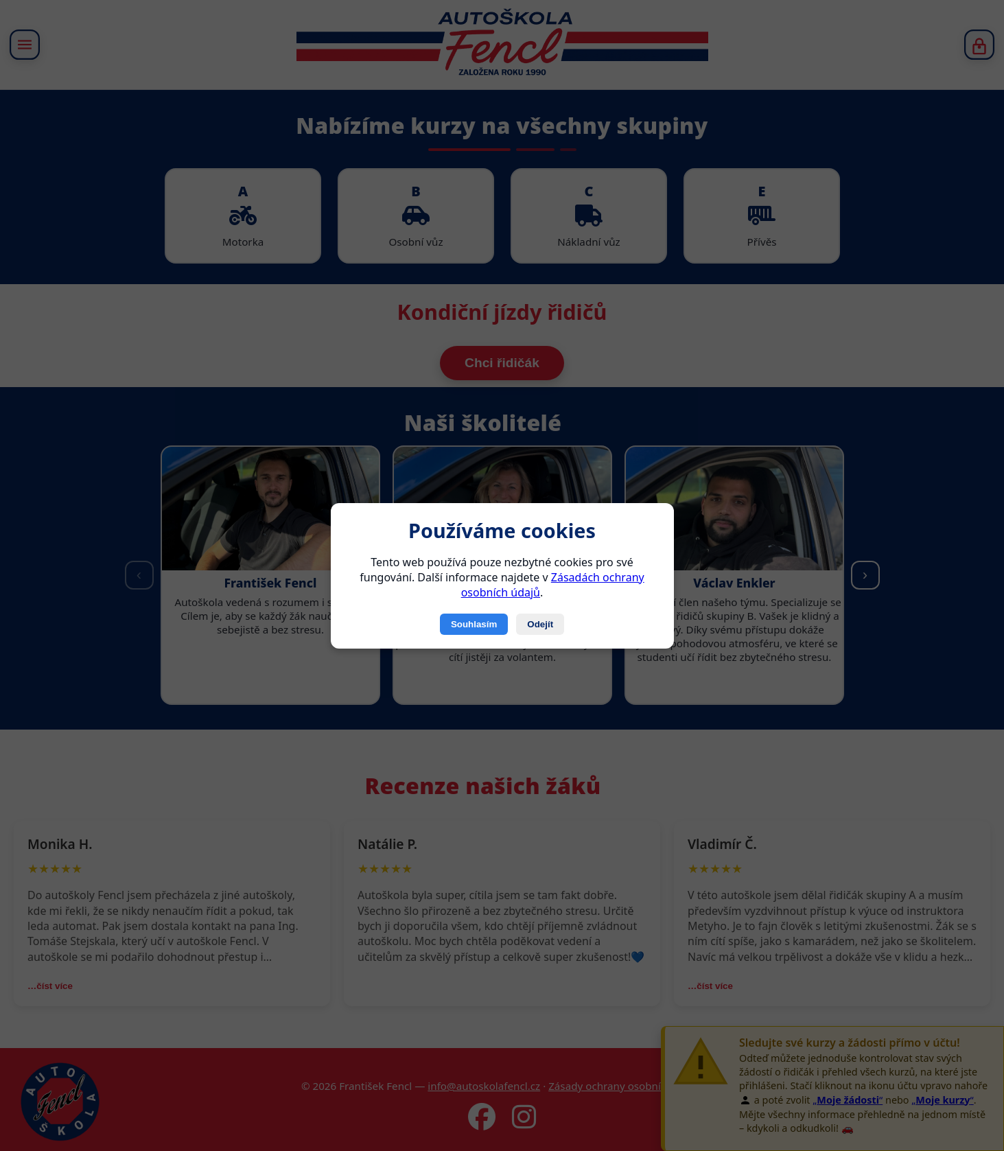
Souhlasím (474, 624)
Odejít (540, 624)
